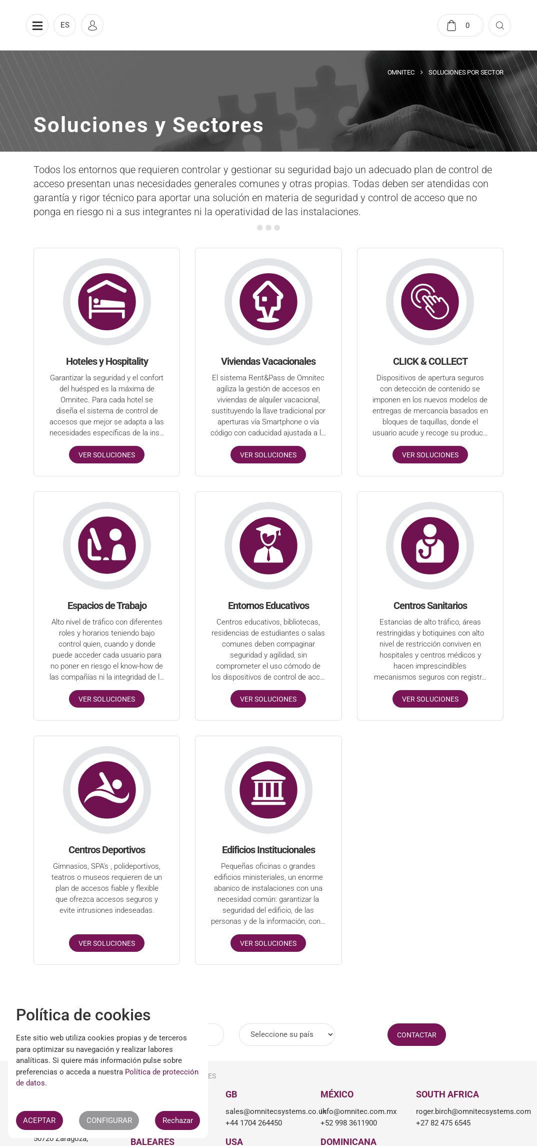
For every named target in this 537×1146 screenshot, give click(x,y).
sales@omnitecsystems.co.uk (266, 1111)
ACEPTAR (39, 1120)
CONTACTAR (416, 1035)
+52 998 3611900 (348, 1122)
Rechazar (177, 1120)
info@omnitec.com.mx (358, 1111)
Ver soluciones (106, 455)
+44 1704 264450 (254, 1122)
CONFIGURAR (109, 1120)
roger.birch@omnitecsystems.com (456, 1111)
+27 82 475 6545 (443, 1122)
